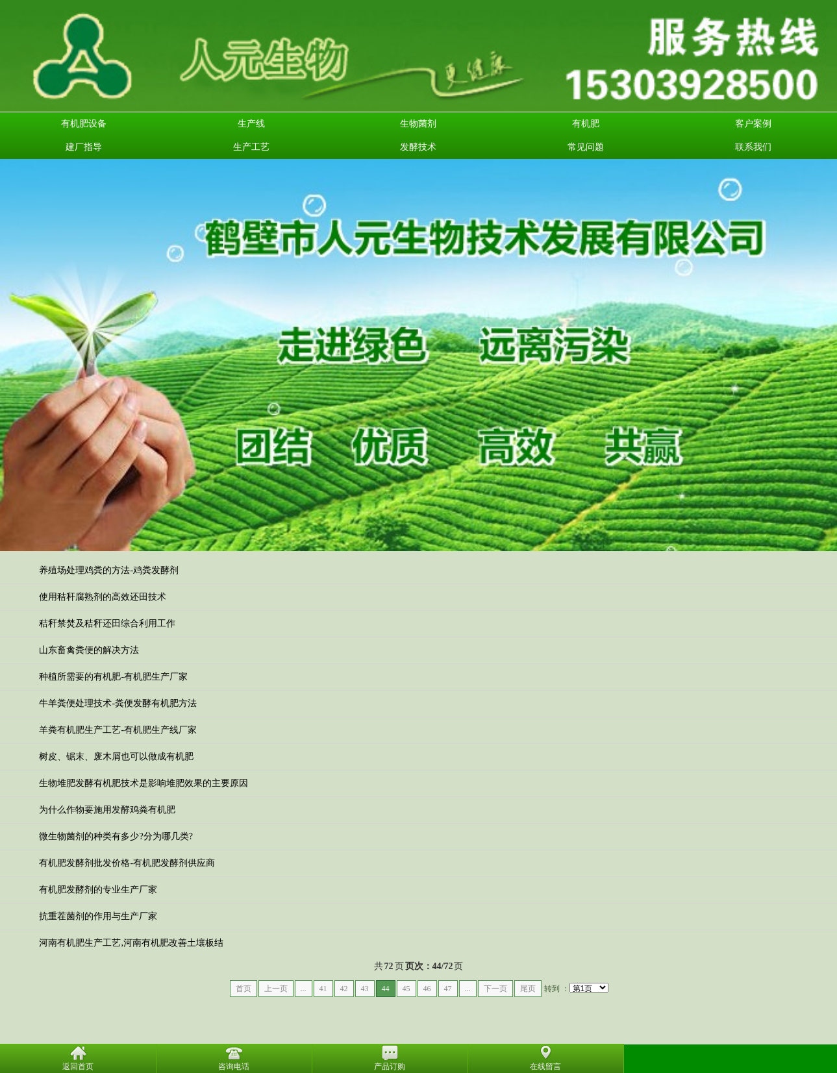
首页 (243, 988)
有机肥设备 (83, 124)
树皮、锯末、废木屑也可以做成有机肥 (116, 756)
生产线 (251, 124)
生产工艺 (251, 147)
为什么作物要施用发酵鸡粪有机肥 (107, 810)
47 (448, 988)
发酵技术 (418, 147)
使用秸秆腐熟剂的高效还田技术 (102, 597)
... (303, 988)
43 (365, 988)
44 (386, 988)
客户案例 (753, 124)
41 (323, 988)
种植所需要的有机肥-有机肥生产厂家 (113, 677)
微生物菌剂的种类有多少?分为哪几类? (115, 836)
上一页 (276, 988)
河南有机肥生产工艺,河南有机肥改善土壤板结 (131, 943)
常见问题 (586, 147)
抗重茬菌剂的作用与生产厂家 (98, 916)
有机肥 (585, 124)
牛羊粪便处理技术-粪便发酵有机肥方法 (118, 703)
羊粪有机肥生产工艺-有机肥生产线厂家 (118, 730)
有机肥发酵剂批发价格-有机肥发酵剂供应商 (127, 863)
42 (344, 988)
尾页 (528, 988)
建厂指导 (84, 147)
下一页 (495, 988)
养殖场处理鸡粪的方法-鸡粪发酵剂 (109, 570)
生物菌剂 (418, 124)
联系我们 (753, 147)
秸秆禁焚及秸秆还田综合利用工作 (107, 623)
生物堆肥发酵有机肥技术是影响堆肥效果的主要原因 (143, 783)
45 (406, 988)
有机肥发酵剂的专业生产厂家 (98, 889)
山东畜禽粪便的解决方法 (89, 650)
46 (427, 988)
